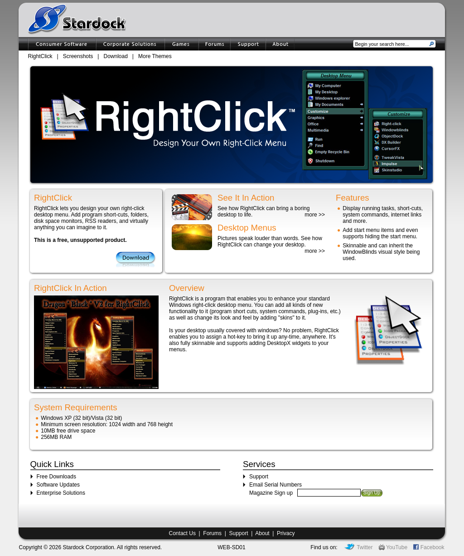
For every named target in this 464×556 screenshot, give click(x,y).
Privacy (286, 533)
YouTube (393, 547)
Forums (212, 533)
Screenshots (78, 56)
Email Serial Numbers (275, 485)
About (262, 533)
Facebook (428, 547)
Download (115, 56)
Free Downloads (56, 476)
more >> (314, 215)
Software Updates (58, 485)
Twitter (357, 547)
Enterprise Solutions (61, 493)
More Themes (155, 56)
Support (258, 476)
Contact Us (182, 533)
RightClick (40, 56)
